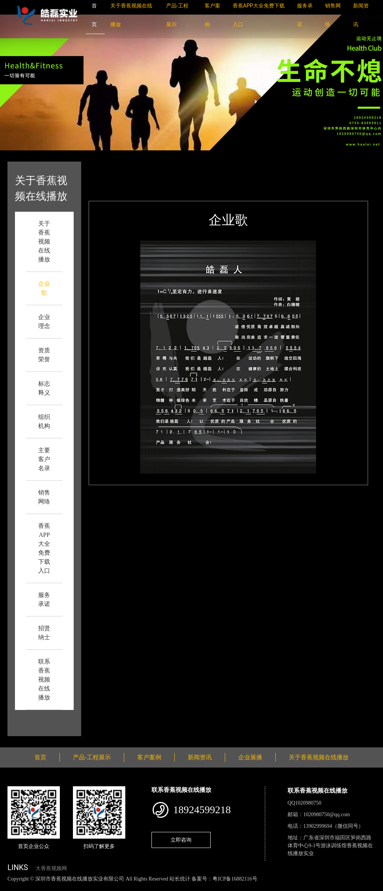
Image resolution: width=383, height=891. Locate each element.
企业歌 (153, 166)
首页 (131, 166)
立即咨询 (181, 840)
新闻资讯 (200, 757)
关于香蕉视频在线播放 (44, 241)
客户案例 (149, 757)
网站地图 (11, 887)
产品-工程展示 (92, 757)
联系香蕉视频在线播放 (44, 679)
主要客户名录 (44, 459)
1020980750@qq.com (326, 814)
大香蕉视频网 (51, 868)
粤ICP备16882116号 (234, 879)
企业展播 (250, 757)
